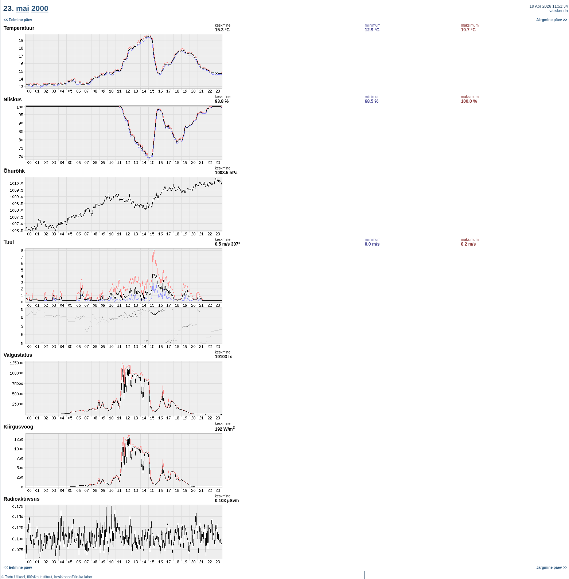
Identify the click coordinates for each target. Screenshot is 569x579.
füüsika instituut (39, 577)
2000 (39, 8)
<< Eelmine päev (18, 20)
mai (22, 8)
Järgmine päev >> (552, 20)
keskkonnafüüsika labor (73, 577)
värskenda (558, 10)
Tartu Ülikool (15, 577)
